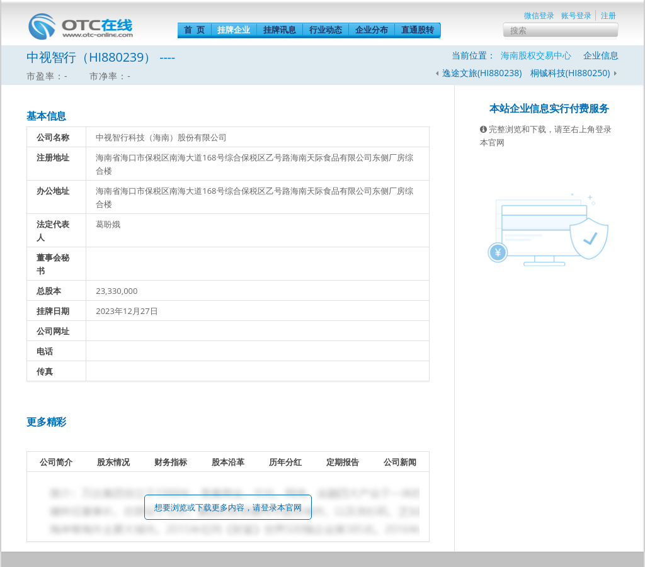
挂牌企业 (233, 29)
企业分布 (371, 29)
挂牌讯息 (279, 29)
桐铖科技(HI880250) (571, 73)
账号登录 (576, 15)
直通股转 (417, 29)
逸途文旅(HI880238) (482, 73)
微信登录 (539, 15)
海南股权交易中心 (536, 55)
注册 (608, 15)
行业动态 (325, 29)
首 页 (194, 29)
